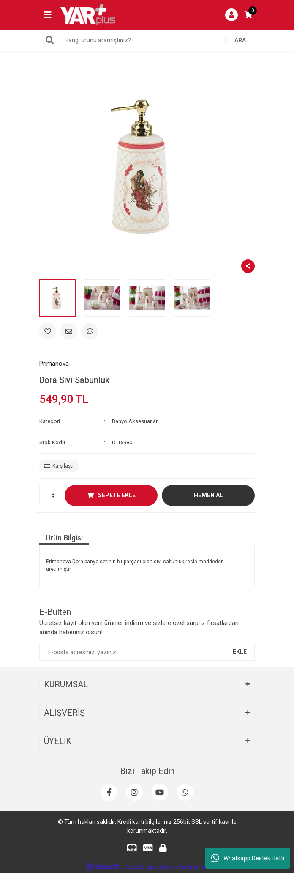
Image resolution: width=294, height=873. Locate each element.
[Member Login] (231, 14)
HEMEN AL (208, 495)
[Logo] (87, 14)
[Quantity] (49, 495)
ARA (240, 40)
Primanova (54, 363)
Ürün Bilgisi (64, 537)
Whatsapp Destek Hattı (247, 858)
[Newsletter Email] (147, 652)
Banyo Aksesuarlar (135, 421)
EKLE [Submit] (240, 651)
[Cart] (248, 14)
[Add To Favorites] (47, 331)
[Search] (147, 40)
